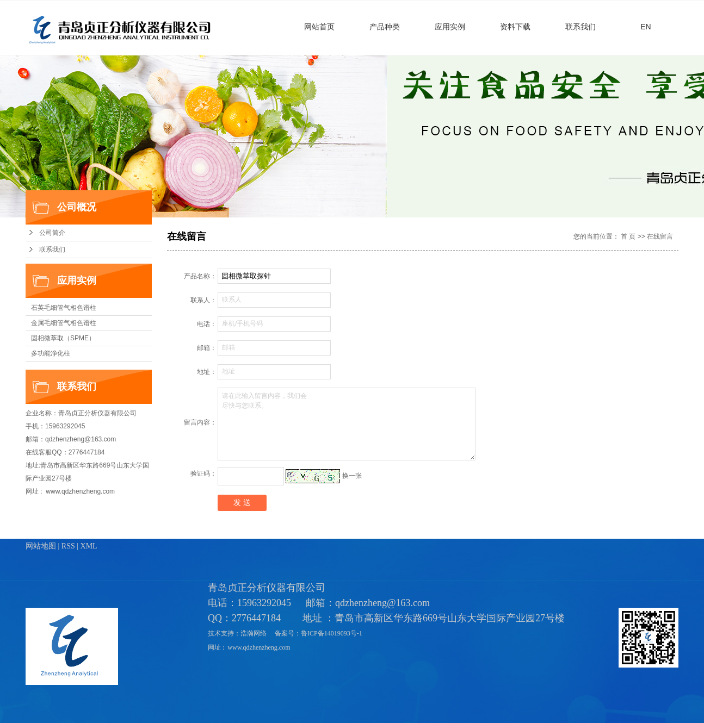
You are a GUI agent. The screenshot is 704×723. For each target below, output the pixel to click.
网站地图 (41, 546)
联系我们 (580, 26)
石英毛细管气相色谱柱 (63, 307)
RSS (68, 546)
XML (89, 546)
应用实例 (450, 26)
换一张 (352, 475)
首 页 (628, 236)
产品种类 (384, 26)
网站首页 (319, 26)
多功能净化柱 (50, 353)
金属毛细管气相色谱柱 (63, 323)
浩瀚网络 (254, 633)
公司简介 (52, 232)
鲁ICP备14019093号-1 (332, 633)
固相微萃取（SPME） (63, 338)
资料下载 (515, 26)
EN (645, 26)
